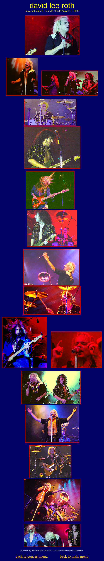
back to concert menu (32, 556)
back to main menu (74, 556)
